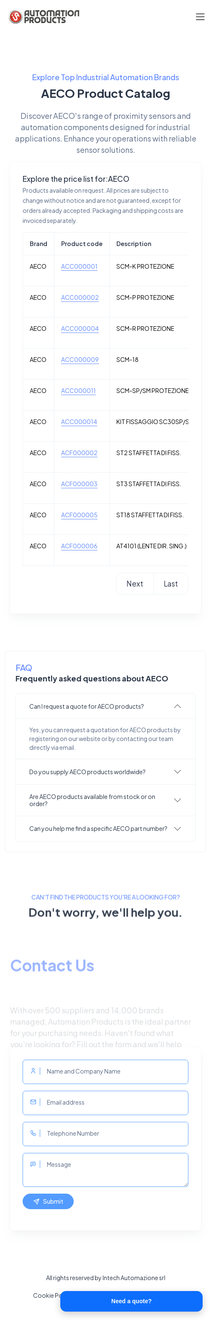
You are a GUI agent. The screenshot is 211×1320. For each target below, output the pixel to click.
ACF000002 (79, 452)
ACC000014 (79, 421)
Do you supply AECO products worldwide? (87, 771)
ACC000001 (79, 266)
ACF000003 (79, 483)
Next (134, 583)
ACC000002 (80, 297)
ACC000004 (80, 328)
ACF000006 (79, 546)
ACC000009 (80, 359)
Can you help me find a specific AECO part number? (98, 828)
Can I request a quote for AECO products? (86, 706)
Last (171, 583)
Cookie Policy (52, 1295)
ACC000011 (78, 390)
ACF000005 (79, 515)
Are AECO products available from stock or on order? (92, 800)
